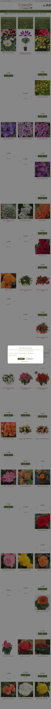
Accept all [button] (21, 358)
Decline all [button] (29, 358)
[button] (25, 361)
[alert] (25, 354)
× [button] (42, 346)
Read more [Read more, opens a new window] (31, 350)
